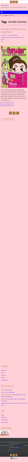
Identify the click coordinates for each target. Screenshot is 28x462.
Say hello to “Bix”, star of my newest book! (13, 30)
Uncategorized (4, 380)
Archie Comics (6, 37)
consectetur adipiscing (18, 445)
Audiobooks (3, 370)
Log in (2, 415)
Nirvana (13, 450)
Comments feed (4, 419)
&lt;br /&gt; (14, 130)
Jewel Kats (4, 5)
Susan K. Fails (4, 392)
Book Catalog (9, 390)
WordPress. (18, 450)
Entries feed (3, 417)
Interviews (3, 375)
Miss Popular (17, 37)
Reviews (3, 377)
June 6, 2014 (10, 35)
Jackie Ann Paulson (5, 403)
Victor (4, 35)
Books (16, 35)
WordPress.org (4, 422)
